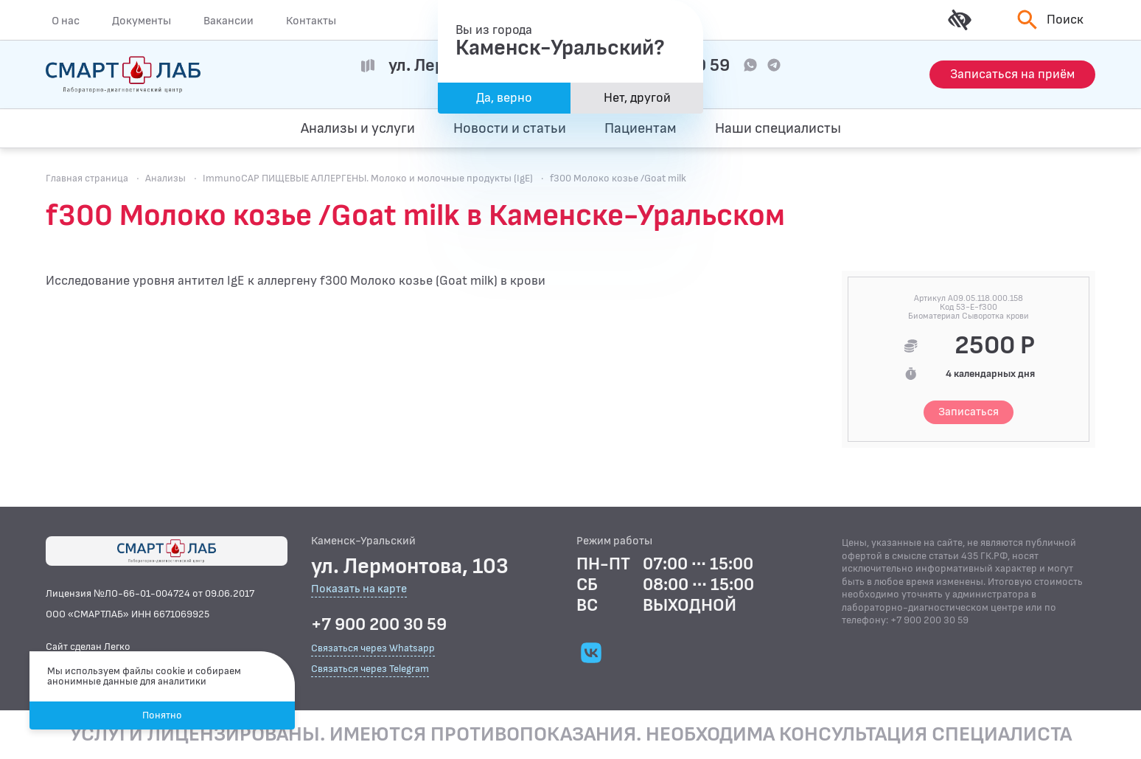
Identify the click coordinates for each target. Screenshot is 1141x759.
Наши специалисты (778, 128)
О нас (66, 20)
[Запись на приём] (1012, 74)
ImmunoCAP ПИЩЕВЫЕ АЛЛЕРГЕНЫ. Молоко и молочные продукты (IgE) (368, 178)
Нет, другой (637, 97)
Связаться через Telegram (370, 668)
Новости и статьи (509, 128)
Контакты (311, 20)
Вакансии (228, 20)
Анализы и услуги (358, 128)
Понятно (162, 715)
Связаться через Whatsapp (373, 648)
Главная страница (87, 178)
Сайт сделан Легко (88, 646)
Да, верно (504, 97)
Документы (141, 20)
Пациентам (640, 128)
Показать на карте (359, 589)
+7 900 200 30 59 (379, 625)
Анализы (165, 178)
